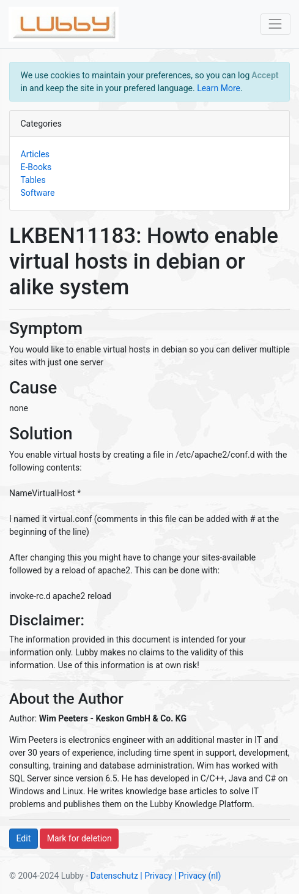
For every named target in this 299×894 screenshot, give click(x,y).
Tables (33, 180)
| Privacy (156, 876)
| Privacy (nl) (197, 876)
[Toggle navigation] (275, 24)
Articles (35, 154)
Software (38, 193)
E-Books (36, 167)
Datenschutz (114, 876)
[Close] (265, 75)
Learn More (218, 88)
